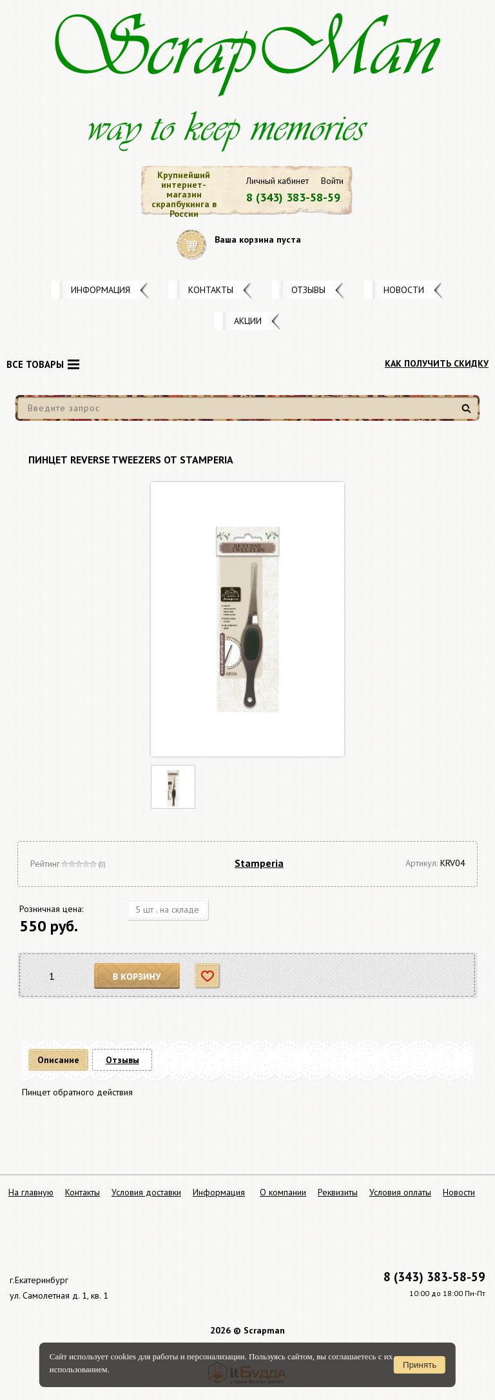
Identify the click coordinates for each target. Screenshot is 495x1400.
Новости (403, 290)
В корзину (137, 976)
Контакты (210, 290)
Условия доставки (146, 1192)
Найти (468, 413)
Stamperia (259, 863)
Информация (100, 290)
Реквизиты (338, 1192)
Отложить (208, 976)
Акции (248, 321)
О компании (283, 1192)
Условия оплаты (400, 1192)
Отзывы (308, 290)
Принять (419, 1365)
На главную (30, 1192)
